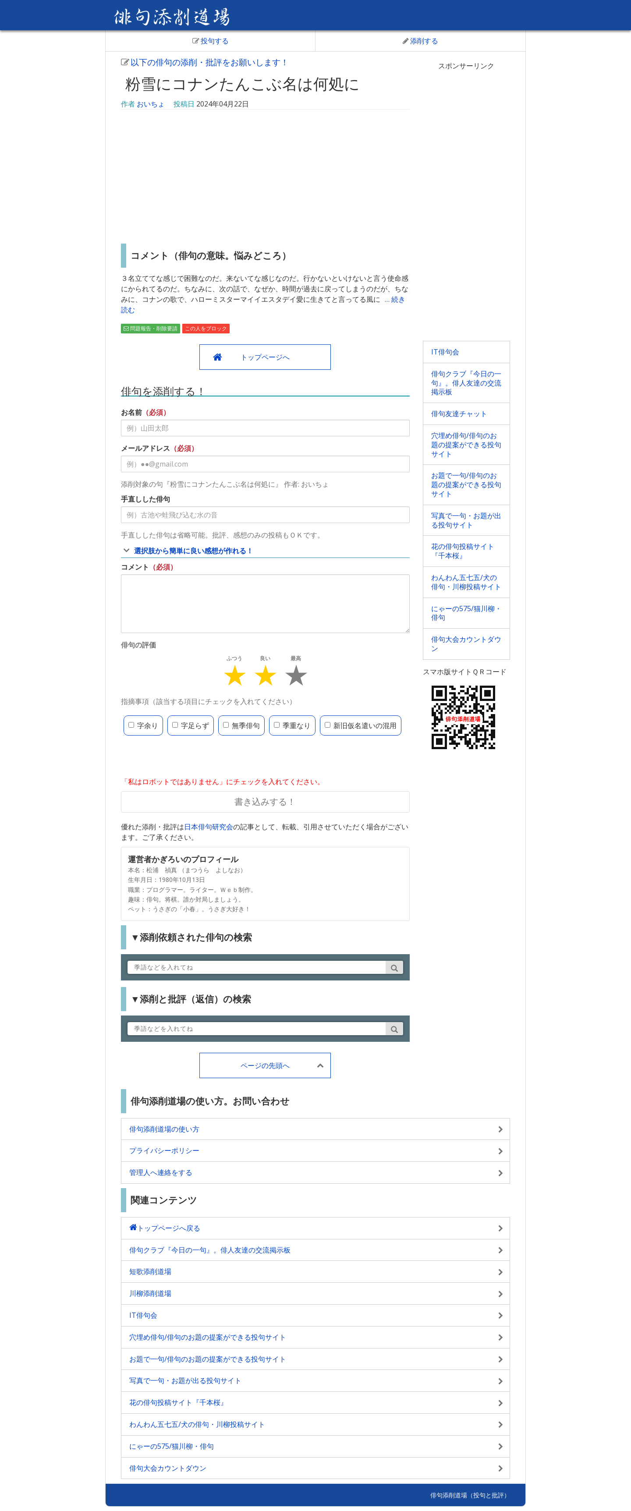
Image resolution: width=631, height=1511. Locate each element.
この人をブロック (206, 328)
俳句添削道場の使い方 (164, 1129)
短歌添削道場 (150, 1271)
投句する (210, 41)
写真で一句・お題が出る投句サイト (466, 520)
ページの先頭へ (265, 1065)
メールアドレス (145, 448)
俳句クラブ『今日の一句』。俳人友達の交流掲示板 (466, 383)
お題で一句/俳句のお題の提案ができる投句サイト (466, 485)
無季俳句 (241, 725)
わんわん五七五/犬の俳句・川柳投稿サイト (466, 582)
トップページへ (265, 357)
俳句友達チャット (459, 413)
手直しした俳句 (145, 499)
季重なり (292, 725)
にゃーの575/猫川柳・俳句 (466, 613)
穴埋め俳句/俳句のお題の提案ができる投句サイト (466, 445)
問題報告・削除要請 (150, 328)
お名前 (131, 412)
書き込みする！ (265, 801)
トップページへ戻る (168, 1228)
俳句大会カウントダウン (466, 643)
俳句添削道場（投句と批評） (470, 1495)
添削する (420, 41)
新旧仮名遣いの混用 (361, 725)
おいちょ (151, 104)
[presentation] (187, 757)
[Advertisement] (265, 178)
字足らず (190, 725)
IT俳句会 (445, 352)
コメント (135, 567)
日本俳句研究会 (208, 827)
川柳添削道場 (150, 1293)
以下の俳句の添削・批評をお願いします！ (205, 62)
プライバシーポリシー (164, 1150)
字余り (143, 725)
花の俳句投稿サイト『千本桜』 (462, 550)
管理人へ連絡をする (160, 1172)
